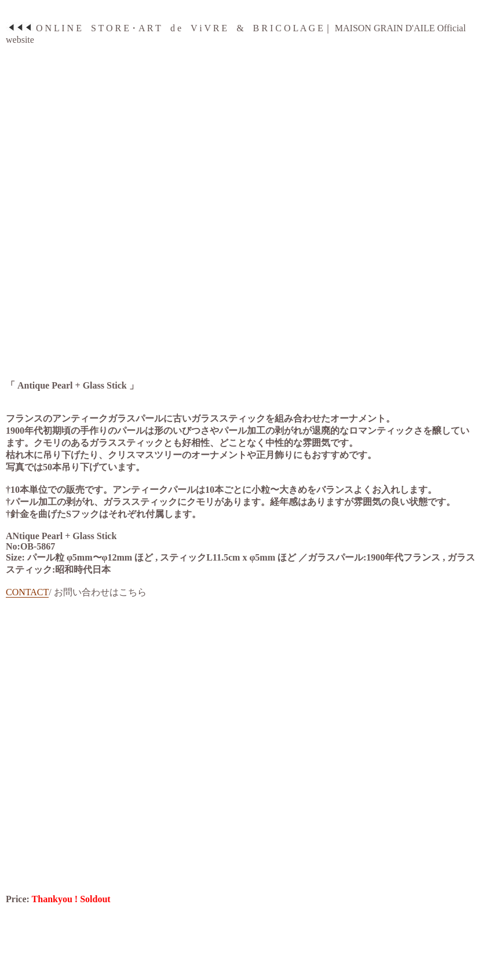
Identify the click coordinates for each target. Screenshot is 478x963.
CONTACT (27, 592)
